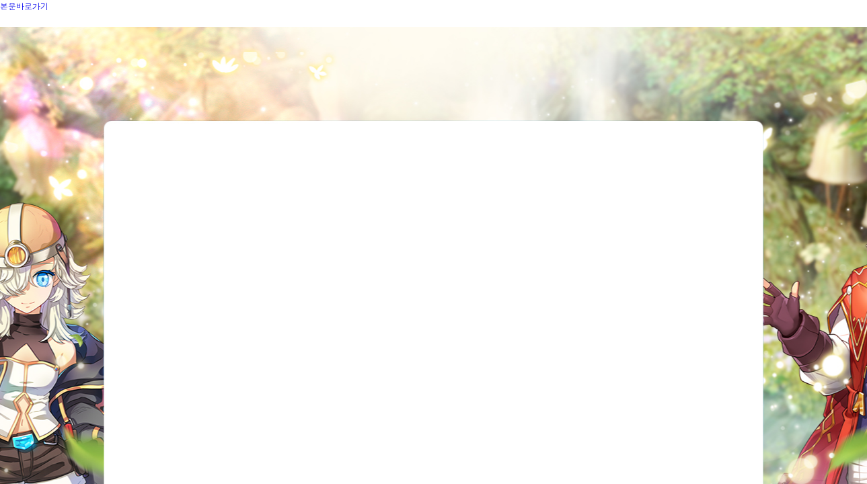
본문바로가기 (24, 5)
